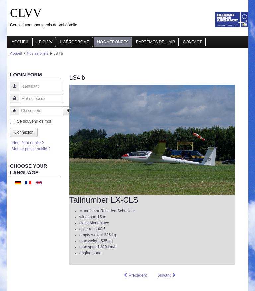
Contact (192, 42)
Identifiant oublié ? (28, 143)
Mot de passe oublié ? (31, 149)
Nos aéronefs (112, 42)
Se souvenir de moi (34, 121)
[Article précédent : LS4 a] (135, 275)
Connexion (23, 132)
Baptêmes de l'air (155, 42)
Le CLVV (44, 42)
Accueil (20, 42)
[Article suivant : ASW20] (167, 275)
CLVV (26, 13)
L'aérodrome (74, 42)
